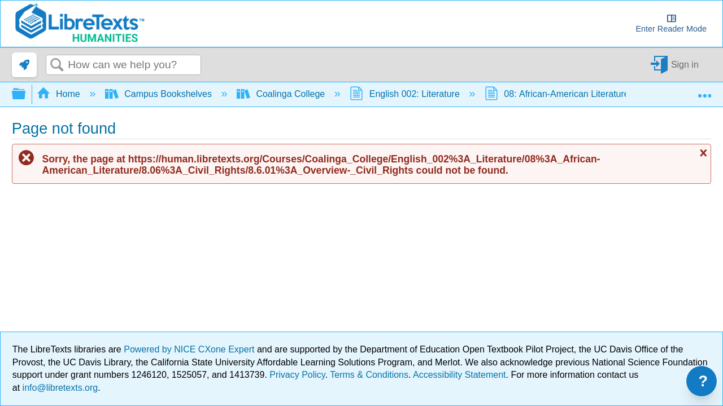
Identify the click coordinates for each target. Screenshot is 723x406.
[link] (24, 64)
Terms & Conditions (369, 374)
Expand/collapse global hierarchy (26, 94)
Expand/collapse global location (704, 90)
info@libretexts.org (59, 387)
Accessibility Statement (459, 374)
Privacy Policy (297, 374)
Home (60, 94)
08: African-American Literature (558, 94)
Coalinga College (282, 94)
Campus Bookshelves (160, 94)
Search (57, 65)
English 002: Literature (406, 94)
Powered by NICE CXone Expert (190, 349)
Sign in (685, 64)
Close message (702, 153)
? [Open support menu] (703, 381)
